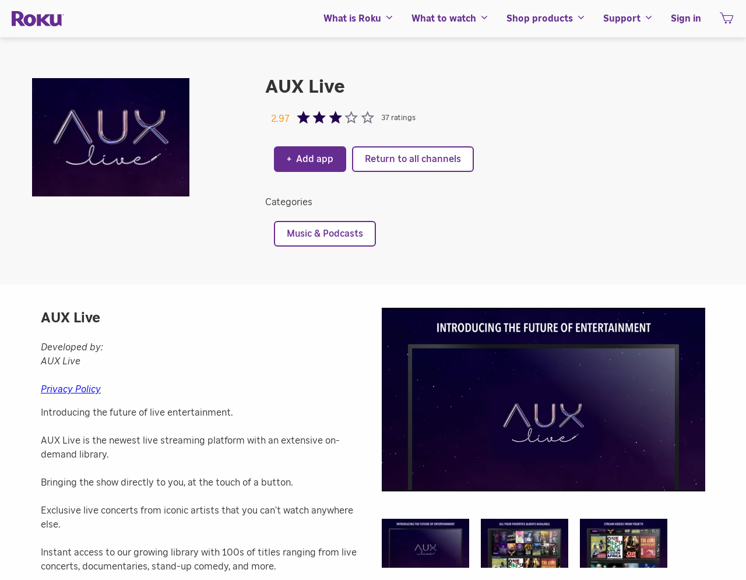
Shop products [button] (546, 18)
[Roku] (38, 19)
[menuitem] (359, 18)
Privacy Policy (71, 389)
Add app (310, 159)
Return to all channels (413, 159)
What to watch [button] (450, 18)
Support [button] (628, 18)
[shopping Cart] (726, 21)
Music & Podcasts (325, 233)
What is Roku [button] (358, 18)
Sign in (686, 18)
